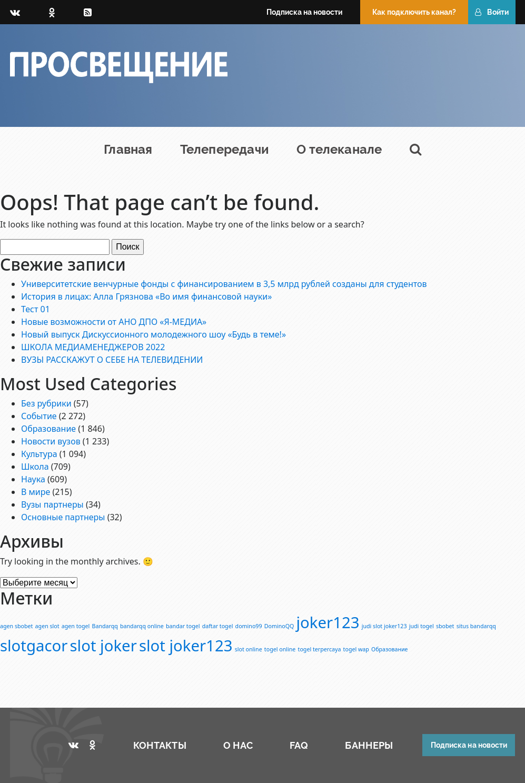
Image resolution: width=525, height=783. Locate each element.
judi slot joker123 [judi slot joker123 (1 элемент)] (384, 626)
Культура (39, 454)
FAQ (299, 745)
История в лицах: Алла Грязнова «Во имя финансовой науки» (146, 296)
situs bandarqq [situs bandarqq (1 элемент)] (476, 626)
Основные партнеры (63, 517)
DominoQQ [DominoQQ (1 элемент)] (279, 626)
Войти (492, 12)
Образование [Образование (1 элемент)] (389, 649)
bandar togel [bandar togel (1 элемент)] (183, 626)
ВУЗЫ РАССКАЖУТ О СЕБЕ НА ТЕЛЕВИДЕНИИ (112, 359)
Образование (48, 428)
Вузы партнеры (52, 504)
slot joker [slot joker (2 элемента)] (103, 645)
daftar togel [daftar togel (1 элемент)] (217, 626)
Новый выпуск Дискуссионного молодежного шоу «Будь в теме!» (153, 334)
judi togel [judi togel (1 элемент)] (421, 626)
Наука (33, 479)
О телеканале (339, 149)
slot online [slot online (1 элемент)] (248, 649)
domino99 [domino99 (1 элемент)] (248, 626)
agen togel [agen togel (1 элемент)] (76, 626)
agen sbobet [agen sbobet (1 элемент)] (16, 626)
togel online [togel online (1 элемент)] (280, 649)
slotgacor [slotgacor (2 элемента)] (33, 645)
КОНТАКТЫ (159, 745)
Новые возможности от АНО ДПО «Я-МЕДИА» (113, 322)
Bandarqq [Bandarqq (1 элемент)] (105, 626)
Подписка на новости (304, 12)
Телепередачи (224, 149)
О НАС (238, 745)
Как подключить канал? (414, 12)
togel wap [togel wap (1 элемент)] (356, 649)
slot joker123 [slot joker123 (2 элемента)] (186, 645)
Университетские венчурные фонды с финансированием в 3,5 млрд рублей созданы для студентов (224, 284)
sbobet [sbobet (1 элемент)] (445, 626)
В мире (35, 492)
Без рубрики (46, 403)
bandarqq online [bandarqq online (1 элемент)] (142, 626)
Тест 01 (35, 309)
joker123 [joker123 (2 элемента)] (328, 622)
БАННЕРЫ (369, 745)
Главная (128, 149)
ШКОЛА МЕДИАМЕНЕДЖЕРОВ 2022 (93, 347)
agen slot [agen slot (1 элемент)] (47, 626)
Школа (35, 466)
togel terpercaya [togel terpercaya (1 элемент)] (319, 649)
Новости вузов (51, 441)
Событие (39, 416)
